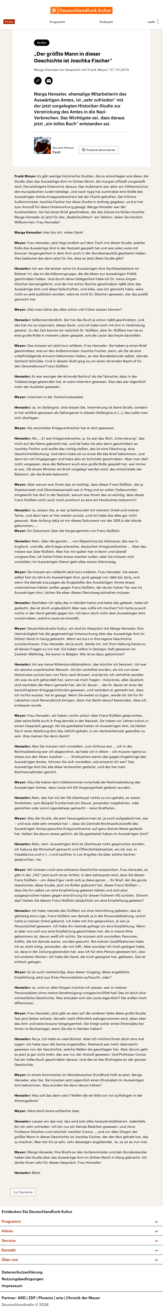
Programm (57, 22)
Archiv (41, 42)
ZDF (33, 1297)
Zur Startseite (24, 1192)
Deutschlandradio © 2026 (25, 1304)
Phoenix (47, 1297)
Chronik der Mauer (83, 1297)
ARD (23, 1297)
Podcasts (106, 22)
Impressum (12, 1285)
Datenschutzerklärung (22, 1272)
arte (61, 1297)
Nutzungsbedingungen (23, 1278)
